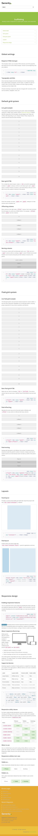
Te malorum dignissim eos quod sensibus (12, 811)
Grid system (19, 33)
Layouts (19, 39)
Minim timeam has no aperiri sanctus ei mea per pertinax (16, 809)
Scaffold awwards (7, 797)
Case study (5, 795)
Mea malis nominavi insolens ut (10, 807)
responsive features (26, 112)
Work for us (5, 791)
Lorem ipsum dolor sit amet (9, 805)
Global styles (19, 30)
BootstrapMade (32, 831)
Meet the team (6, 799)
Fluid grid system (19, 36)
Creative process (7, 793)
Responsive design (19, 42)
